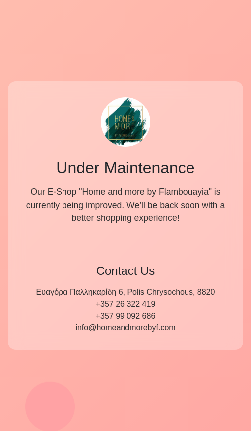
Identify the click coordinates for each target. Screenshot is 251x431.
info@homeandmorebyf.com (125, 327)
